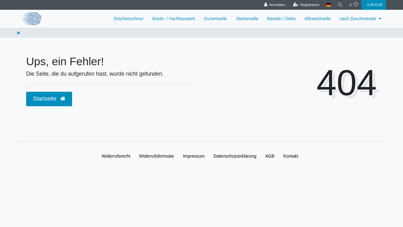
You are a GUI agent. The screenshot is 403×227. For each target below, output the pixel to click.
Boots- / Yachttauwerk (173, 18)
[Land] (327, 5)
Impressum (194, 156)
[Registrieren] (304, 5)
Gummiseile (215, 18)
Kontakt (290, 156)
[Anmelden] (273, 5)
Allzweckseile (317, 18)
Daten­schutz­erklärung (234, 156)
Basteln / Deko (281, 18)
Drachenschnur (129, 18)
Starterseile (247, 18)
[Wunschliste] (353, 5)
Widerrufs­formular (156, 156)
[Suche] (339, 5)
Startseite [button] (49, 99)
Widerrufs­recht (116, 156)
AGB (270, 156)
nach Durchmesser (358, 18)
